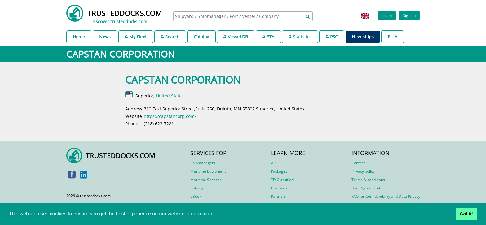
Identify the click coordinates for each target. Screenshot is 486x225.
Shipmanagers (202, 163)
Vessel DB (235, 37)
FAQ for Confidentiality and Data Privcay (385, 196)
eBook (195, 196)
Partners (278, 196)
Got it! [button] (466, 213)
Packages (279, 171)
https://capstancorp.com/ (170, 116)
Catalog (201, 37)
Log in (387, 15)
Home (79, 37)
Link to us (279, 188)
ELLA (392, 37)
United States (170, 96)
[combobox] (243, 16)
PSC (332, 37)
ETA (268, 37)
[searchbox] (236, 16)
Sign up (409, 15)
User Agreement (365, 188)
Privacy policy (363, 171)
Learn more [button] (201, 213)
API (273, 163)
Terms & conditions (368, 179)
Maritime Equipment (208, 171)
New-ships (363, 37)
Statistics (300, 37)
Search (170, 37)
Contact (358, 163)
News (105, 37)
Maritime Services (206, 179)
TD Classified (282, 179)
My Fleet (136, 37)
